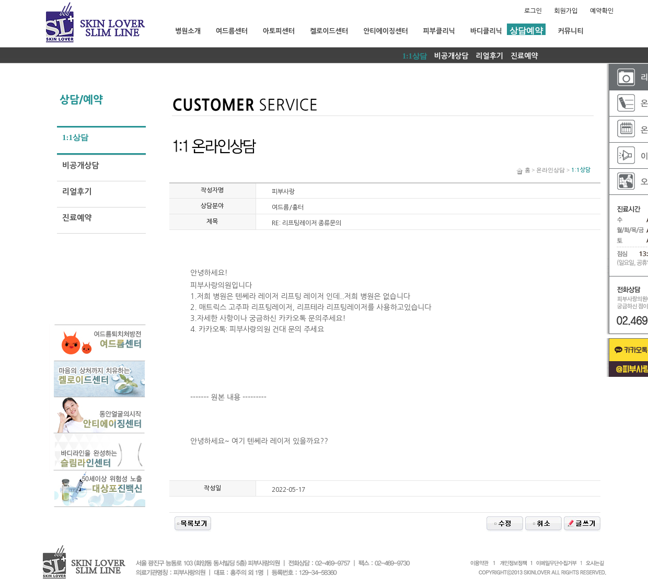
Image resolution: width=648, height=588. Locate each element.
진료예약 (524, 56)
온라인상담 (550, 170)
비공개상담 (451, 56)
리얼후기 (489, 56)
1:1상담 (414, 56)
